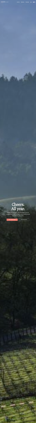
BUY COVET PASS (12, 219)
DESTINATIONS (24, 219)
